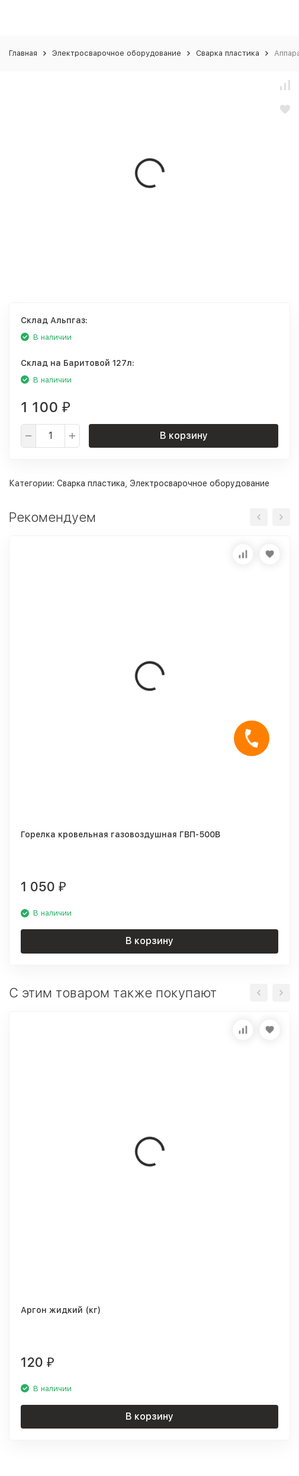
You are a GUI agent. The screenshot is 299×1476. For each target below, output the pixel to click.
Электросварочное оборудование (116, 53)
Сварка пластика (227, 53)
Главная (23, 53)
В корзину (184, 435)
